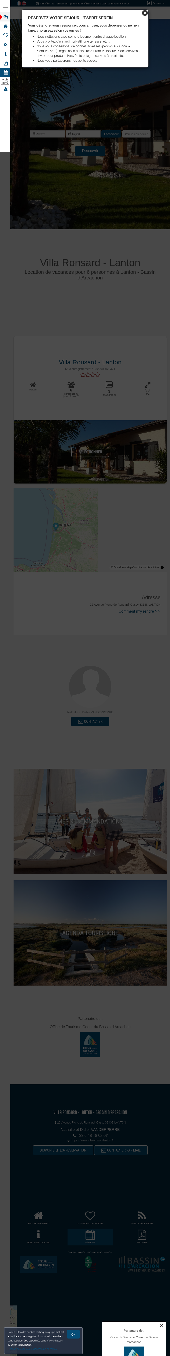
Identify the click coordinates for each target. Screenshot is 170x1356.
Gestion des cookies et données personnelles (32, 1349)
